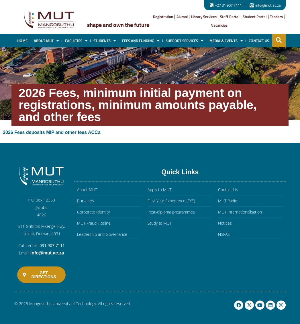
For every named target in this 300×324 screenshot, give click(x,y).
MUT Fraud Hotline (94, 223)
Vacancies (219, 25)
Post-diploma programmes (171, 212)
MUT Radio (227, 201)
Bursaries (85, 201)
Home (22, 41)
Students (104, 41)
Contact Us (259, 41)
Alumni (182, 16)
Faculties (76, 41)
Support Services (184, 41)
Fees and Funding (140, 41)
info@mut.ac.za (47, 252)
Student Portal (254, 16)
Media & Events (226, 41)
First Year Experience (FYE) (171, 201)
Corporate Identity (93, 212)
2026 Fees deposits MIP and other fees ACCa (52, 132)
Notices (225, 223)
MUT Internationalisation (240, 212)
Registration (163, 16)
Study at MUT (160, 223)
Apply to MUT (159, 189)
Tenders (276, 16)
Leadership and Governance (102, 234)
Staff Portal (229, 16)
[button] (279, 40)
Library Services (204, 16)
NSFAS (224, 234)
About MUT (46, 41)
